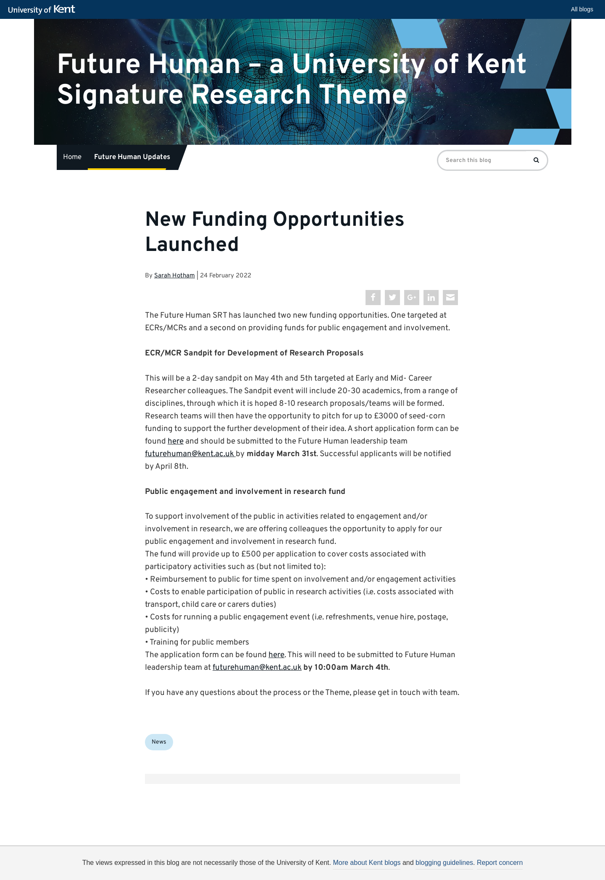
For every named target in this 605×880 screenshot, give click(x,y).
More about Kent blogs (366, 862)
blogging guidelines (444, 862)
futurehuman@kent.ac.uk (189, 454)
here (176, 441)
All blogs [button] (582, 9)
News (159, 742)
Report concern (500, 862)
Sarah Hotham (174, 276)
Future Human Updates (132, 157)
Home (72, 157)
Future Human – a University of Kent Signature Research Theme (292, 80)
